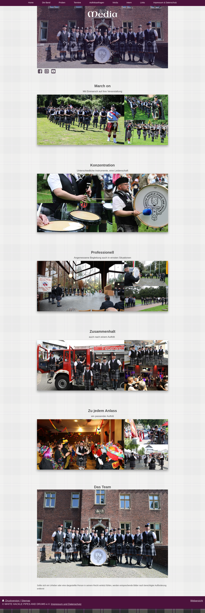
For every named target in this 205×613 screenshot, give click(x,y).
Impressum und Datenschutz (66, 604)
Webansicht (196, 600)
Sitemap (25, 600)
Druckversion (11, 600)
